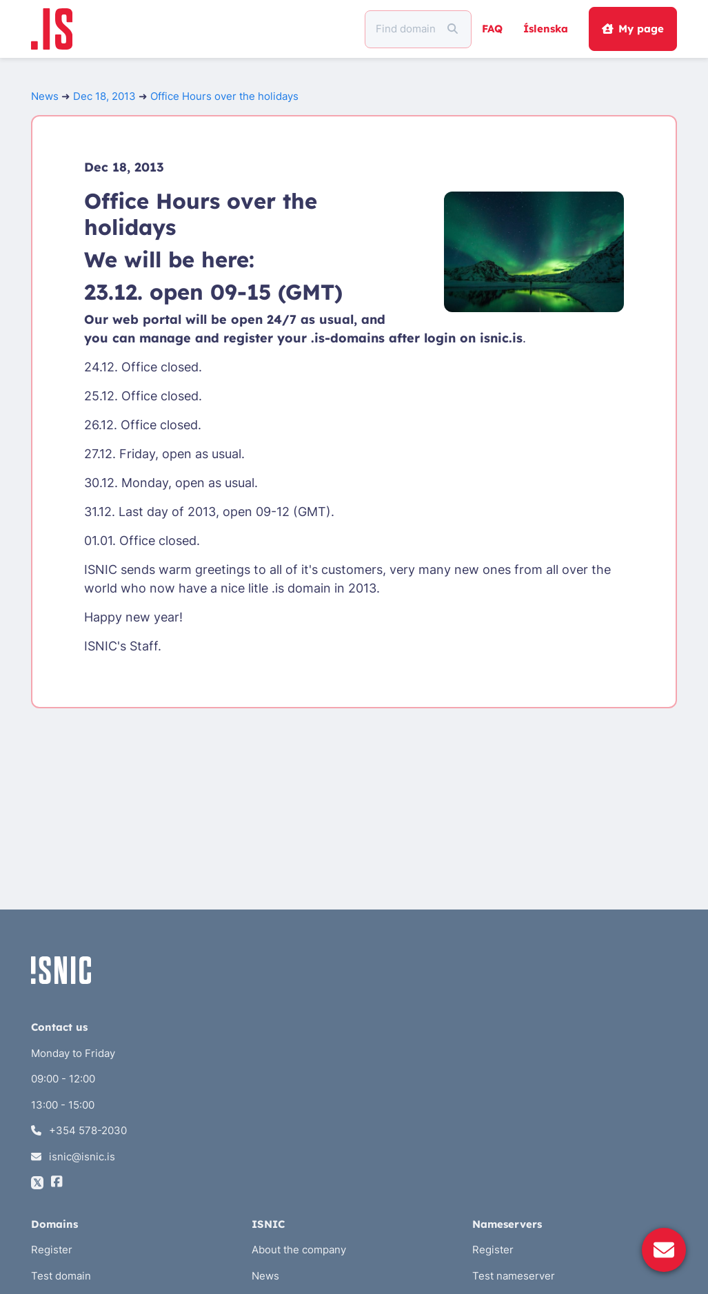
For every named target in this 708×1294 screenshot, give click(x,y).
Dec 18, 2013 (104, 96)
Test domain (61, 1275)
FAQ (492, 28)
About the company (299, 1249)
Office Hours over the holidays (224, 96)
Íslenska (545, 28)
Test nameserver (513, 1275)
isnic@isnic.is (73, 1156)
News (45, 96)
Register (51, 1249)
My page (633, 28)
